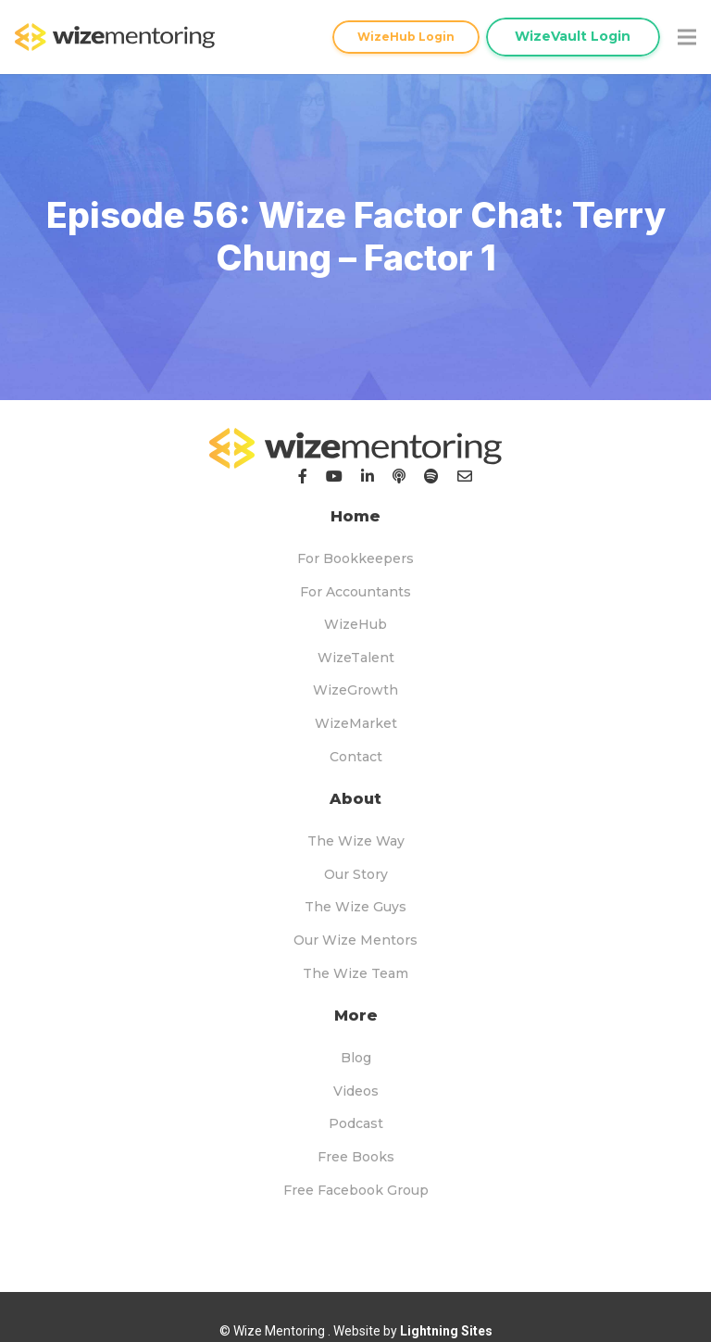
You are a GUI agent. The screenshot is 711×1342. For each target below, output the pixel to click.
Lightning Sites (446, 1330)
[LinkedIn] (367, 476)
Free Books (356, 1156)
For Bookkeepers (355, 558)
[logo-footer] (355, 448)
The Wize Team (355, 973)
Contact (356, 756)
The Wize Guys (355, 906)
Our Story (356, 874)
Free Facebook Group (356, 1190)
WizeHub (355, 624)
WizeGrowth (355, 690)
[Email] (464, 476)
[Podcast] (399, 476)
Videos (356, 1091)
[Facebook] (302, 476)
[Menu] (687, 37)
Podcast (356, 1123)
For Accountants (355, 591)
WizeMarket (356, 723)
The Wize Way (356, 841)
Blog (356, 1057)
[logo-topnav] (115, 37)
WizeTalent (356, 657)
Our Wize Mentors (355, 940)
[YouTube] (334, 476)
